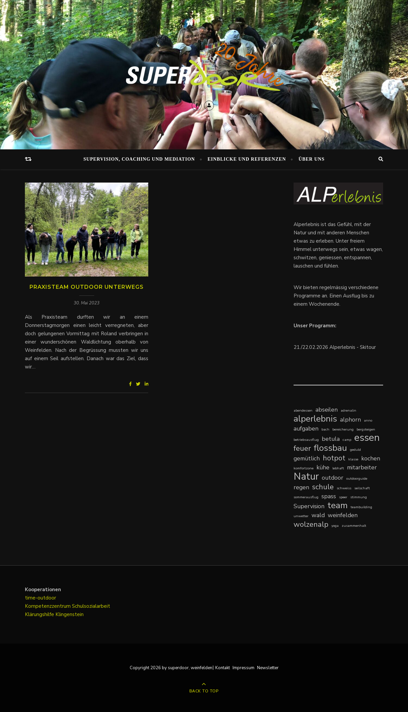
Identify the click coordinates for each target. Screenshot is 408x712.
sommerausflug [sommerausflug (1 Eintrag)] (306, 497)
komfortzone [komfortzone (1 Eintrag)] (303, 468)
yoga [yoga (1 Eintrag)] (335, 525)
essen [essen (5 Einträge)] (367, 438)
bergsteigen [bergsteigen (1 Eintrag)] (366, 429)
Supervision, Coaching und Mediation (139, 159)
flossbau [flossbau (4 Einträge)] (330, 448)
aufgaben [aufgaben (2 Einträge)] (306, 429)
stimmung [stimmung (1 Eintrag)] (358, 497)
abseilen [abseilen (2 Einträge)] (326, 410)
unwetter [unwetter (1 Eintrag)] (301, 516)
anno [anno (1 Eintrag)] (368, 420)
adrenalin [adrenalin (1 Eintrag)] (348, 410)
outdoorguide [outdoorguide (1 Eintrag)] (356, 478)
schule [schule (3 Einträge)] (323, 487)
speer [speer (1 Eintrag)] (343, 497)
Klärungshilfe (40, 614)
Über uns (311, 159)
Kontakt (222, 668)
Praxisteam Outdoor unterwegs (87, 287)
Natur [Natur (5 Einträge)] (306, 476)
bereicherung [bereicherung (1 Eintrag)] (343, 429)
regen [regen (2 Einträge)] (301, 487)
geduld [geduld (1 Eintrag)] (355, 449)
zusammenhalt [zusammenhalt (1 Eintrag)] (354, 525)
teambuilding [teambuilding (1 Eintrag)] (361, 507)
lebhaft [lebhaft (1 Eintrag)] (338, 468)
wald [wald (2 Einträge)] (318, 515)
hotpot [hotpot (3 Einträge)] (334, 458)
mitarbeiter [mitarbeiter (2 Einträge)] (362, 467)
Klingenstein (69, 614)
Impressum (243, 668)
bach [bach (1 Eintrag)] (325, 429)
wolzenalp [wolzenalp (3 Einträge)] (311, 524)
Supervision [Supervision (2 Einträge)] (309, 506)
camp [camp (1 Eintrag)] (347, 439)
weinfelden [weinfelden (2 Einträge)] (343, 515)
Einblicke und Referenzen (247, 159)
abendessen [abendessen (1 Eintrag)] (303, 410)
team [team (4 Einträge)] (337, 505)
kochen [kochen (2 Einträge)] (370, 458)
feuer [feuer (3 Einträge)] (302, 448)
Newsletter (268, 668)
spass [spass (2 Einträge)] (328, 496)
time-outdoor (40, 597)
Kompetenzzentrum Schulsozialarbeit (67, 606)
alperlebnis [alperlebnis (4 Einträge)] (315, 419)
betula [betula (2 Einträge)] (331, 439)
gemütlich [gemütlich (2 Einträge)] (307, 458)
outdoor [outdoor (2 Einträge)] (332, 478)
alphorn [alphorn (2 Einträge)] (350, 420)
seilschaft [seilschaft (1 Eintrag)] (362, 488)
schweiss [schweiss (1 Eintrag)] (344, 488)
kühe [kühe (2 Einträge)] (322, 467)
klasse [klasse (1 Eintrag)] (353, 459)
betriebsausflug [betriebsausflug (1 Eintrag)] (306, 439)
